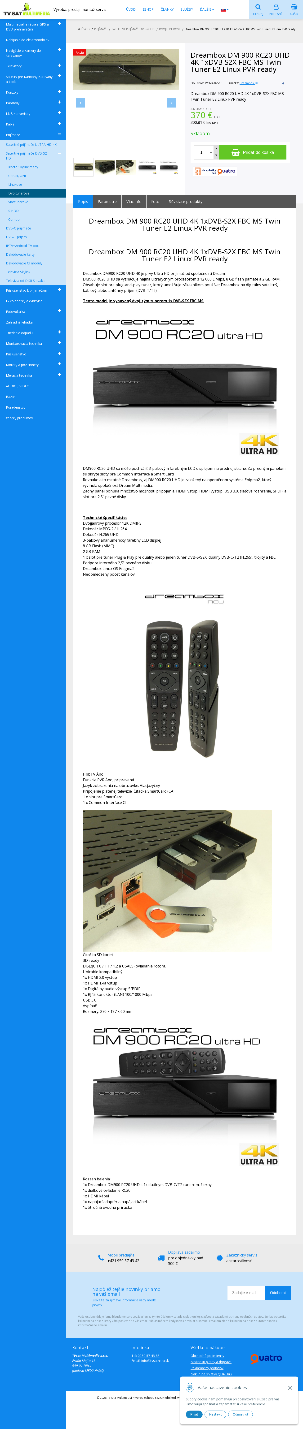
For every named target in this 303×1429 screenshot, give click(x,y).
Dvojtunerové (18, 193)
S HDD (13, 211)
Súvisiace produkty (185, 201)
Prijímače (13, 135)
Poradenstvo (16, 407)
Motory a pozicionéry (22, 365)
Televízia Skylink (18, 272)
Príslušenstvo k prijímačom (26, 290)
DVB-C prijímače (18, 228)
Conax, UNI (17, 176)
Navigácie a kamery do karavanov (23, 53)
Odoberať (278, 1293)
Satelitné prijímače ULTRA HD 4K (31, 144)
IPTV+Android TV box (22, 246)
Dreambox (249, 83)
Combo (14, 219)
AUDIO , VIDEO (17, 386)
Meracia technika (19, 375)
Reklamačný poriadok (207, 1368)
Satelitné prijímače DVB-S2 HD (26, 156)
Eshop (148, 9)
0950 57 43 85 (149, 1356)
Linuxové (15, 184)
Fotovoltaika (15, 312)
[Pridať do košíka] (252, 153)
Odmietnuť (240, 1414)
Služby (187, 9)
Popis (83, 201)
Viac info (134, 201)
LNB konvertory (18, 114)
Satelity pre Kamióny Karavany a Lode (29, 79)
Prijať (194, 1414)
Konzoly (12, 92)
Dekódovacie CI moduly (24, 263)
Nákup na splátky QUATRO (211, 1374)
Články (167, 9)
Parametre (107, 201)
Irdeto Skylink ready (23, 167)
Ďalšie (207, 9)
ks (211, 152)
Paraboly (12, 103)
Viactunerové (18, 202)
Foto (155, 201)
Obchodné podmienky (207, 1356)
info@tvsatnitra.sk (155, 1361)
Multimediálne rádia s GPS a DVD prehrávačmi (27, 27)
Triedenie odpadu (19, 333)
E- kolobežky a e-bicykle (24, 301)
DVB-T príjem (16, 237)
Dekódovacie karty (20, 254)
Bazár (10, 397)
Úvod (131, 9)
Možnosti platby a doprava (211, 1362)
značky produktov (19, 418)
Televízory (14, 66)
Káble (10, 124)
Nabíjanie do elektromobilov (27, 40)
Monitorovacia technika (24, 343)
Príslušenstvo (16, 354)
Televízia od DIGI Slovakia (25, 281)
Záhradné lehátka (19, 322)
